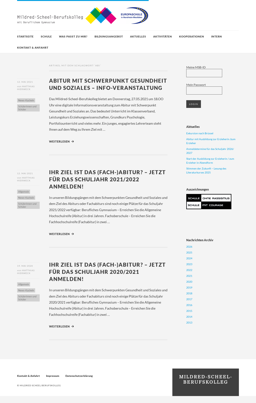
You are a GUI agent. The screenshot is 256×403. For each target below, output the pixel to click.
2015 (189, 310)
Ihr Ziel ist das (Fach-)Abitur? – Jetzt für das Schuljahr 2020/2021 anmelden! (105, 278)
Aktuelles (138, 36)
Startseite (25, 36)
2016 (189, 305)
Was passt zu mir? (73, 36)
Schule (46, 36)
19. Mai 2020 (25, 272)
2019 (189, 287)
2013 (189, 322)
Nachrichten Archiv (199, 240)
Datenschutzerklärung (79, 382)
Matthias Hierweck (26, 88)
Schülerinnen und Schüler (27, 108)
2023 (189, 264)
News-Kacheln (26, 100)
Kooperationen (191, 36)
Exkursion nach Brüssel (199, 133)
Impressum (52, 382)
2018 (189, 293)
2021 (189, 275)
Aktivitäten (162, 36)
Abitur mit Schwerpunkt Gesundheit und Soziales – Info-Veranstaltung (102, 87)
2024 (189, 258)
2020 (189, 281)
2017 (189, 299)
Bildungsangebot (109, 36)
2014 (189, 316)
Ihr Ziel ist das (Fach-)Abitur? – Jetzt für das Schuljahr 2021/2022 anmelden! (105, 186)
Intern (216, 36)
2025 (189, 252)
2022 (189, 270)
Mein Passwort (196, 84)
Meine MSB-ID (196, 67)
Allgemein (23, 199)
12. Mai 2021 (25, 81)
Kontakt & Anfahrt (32, 47)
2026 (189, 246)
